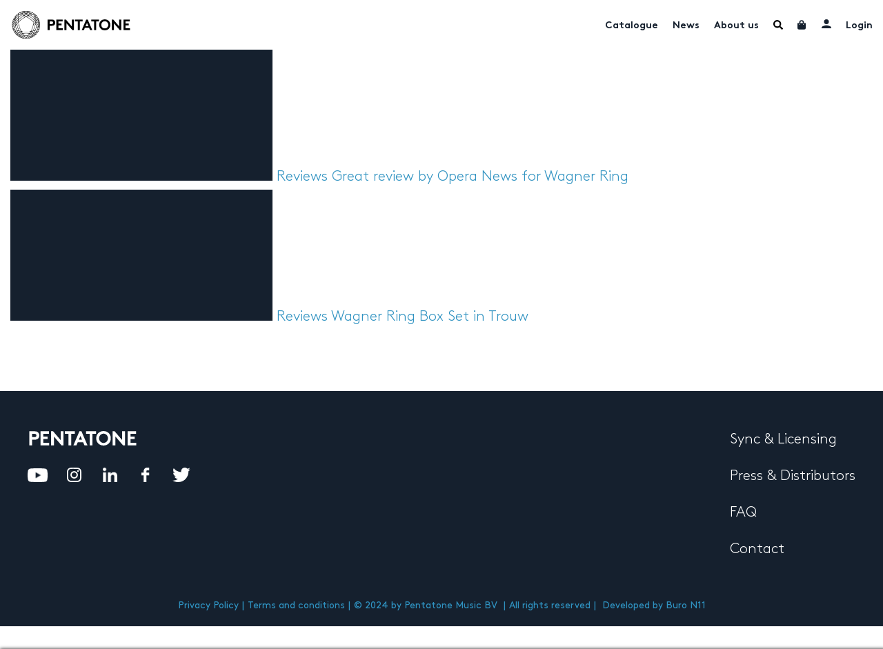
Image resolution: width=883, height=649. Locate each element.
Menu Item (778, 25)
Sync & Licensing (783, 439)
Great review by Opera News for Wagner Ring (480, 176)
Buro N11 (686, 605)
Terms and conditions (296, 605)
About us (736, 25)
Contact (757, 549)
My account (826, 23)
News (686, 25)
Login (859, 25)
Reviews (302, 176)
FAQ (743, 512)
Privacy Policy (208, 605)
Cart (802, 25)
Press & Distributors (792, 476)
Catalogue (631, 25)
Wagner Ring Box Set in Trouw (429, 316)
